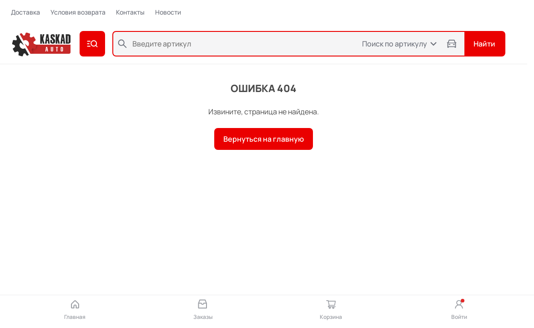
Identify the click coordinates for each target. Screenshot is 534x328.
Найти (484, 44)
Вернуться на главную (263, 139)
